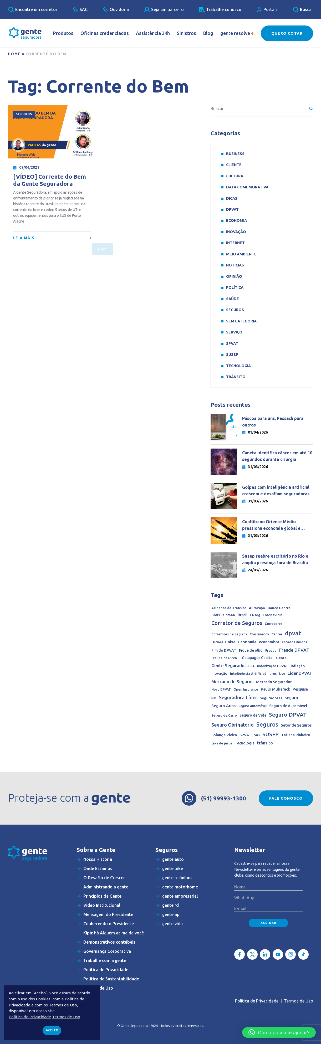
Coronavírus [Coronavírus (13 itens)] (272, 615)
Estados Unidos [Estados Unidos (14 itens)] (294, 642)
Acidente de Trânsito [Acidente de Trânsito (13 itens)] (228, 608)
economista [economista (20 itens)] (269, 642)
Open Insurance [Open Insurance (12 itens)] (245, 689)
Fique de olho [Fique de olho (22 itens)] (251, 650)
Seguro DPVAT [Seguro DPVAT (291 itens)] (288, 714)
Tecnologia (238, 366)
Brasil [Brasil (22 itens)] (242, 615)
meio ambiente (241, 254)
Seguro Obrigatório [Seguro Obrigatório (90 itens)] (232, 724)
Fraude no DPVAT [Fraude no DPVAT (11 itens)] (225, 658)
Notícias (235, 265)
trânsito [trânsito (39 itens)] (265, 742)
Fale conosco (286, 798)
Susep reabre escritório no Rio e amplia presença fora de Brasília (275, 559)
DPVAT (232, 209)
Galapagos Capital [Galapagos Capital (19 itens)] (257, 658)
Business (235, 154)
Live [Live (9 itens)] (282, 673)
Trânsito (236, 377)
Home (14, 54)
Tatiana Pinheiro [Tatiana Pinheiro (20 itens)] (295, 735)
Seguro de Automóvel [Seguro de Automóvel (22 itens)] (288, 706)
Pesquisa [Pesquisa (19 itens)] (300, 689)
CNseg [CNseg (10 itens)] (255, 615)
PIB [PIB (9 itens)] (213, 698)
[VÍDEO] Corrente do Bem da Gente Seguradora (49, 180)
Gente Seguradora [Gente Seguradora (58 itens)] (230, 665)
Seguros (24, 114)
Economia (236, 220)
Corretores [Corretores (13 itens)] (273, 623)
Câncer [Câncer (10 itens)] (277, 634)
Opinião (234, 276)
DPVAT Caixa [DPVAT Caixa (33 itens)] (223, 642)
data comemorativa (247, 187)
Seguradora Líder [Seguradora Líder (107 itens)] (238, 697)
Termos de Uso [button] (66, 1017)
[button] (279, 1032)
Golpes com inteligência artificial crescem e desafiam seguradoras (275, 490)
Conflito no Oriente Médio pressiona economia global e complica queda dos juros (271, 525)
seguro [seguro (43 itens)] (291, 697)
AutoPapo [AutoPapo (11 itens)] (257, 608)
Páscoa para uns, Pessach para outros (272, 421)
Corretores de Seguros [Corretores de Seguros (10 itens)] (229, 634)
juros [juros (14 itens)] (272, 673)
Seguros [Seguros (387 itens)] (267, 724)
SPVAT (232, 343)
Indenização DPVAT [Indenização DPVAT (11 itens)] (272, 666)
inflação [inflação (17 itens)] (298, 666)
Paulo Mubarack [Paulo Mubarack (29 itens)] (275, 689)
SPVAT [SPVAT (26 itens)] (245, 735)
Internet (235, 243)
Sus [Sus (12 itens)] (257, 735)
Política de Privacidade (256, 1001)
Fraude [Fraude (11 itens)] (271, 650)
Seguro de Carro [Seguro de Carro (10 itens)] (224, 715)
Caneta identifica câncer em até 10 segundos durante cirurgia (277, 456)
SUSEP (232, 354)
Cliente (234, 165)
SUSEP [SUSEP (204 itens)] (270, 734)
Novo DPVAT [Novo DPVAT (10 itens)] (221, 689)
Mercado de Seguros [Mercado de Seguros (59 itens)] (232, 681)
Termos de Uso (298, 1001)
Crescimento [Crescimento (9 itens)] (259, 634)
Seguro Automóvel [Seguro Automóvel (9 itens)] (252, 706)
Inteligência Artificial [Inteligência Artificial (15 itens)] (248, 674)
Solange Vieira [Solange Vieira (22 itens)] (224, 735)
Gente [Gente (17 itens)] (281, 658)
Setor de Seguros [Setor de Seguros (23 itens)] (296, 725)
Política (234, 287)
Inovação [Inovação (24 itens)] (219, 673)
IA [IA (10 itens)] (252, 666)
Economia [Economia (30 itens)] (247, 642)
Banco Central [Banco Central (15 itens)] (280, 608)
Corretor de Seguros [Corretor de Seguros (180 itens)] (236, 623)
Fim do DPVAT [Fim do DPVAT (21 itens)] (223, 650)
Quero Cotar (287, 33)
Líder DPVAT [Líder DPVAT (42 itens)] (300, 673)
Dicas (231, 198)
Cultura (234, 176)
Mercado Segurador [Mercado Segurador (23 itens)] (274, 682)
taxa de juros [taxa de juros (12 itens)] (221, 743)
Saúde (232, 299)
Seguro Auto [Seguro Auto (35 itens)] (223, 705)
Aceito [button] (52, 1030)
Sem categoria (241, 321)
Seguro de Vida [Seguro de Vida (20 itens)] (253, 715)
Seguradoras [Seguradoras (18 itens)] (271, 698)
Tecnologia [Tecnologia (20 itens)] (244, 743)
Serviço (234, 332)
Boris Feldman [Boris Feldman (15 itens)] (223, 615)
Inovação (236, 232)
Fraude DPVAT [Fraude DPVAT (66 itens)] (294, 649)
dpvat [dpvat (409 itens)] (293, 633)
